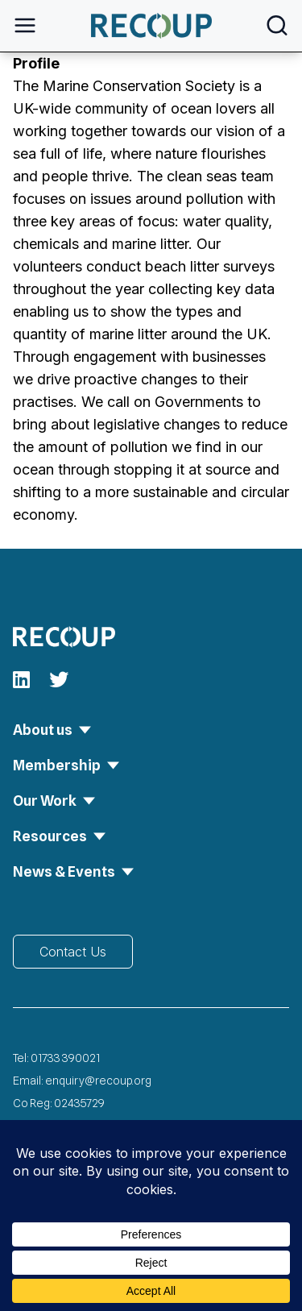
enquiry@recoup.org (98, 1080)
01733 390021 (65, 1058)
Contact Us (72, 952)
